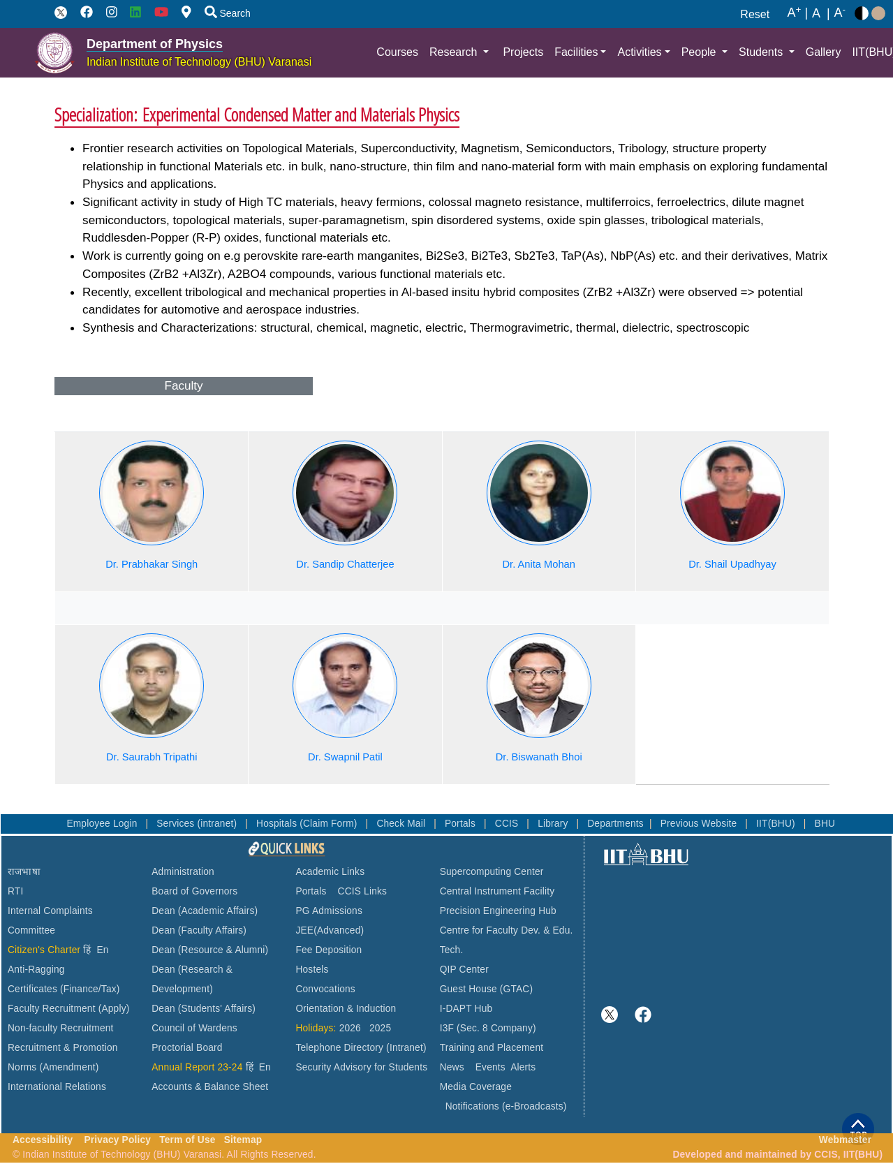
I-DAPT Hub (466, 1008)
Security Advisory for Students (361, 1067)
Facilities (576, 52)
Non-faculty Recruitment (61, 1028)
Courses (397, 52)
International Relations (57, 1087)
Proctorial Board (187, 1048)
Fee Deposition (328, 950)
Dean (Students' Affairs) (204, 1008)
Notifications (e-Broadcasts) (506, 1106)
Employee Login (103, 823)
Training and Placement (492, 1048)
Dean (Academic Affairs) (205, 911)
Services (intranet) (197, 823)
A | (797, 13)
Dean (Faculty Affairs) (199, 930)
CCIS (508, 823)
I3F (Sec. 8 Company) (488, 1028)
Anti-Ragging (36, 969)
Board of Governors (194, 891)
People (700, 52)
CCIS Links (363, 891)
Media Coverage (476, 1087)
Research (454, 52)
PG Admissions (328, 911)
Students (762, 52)
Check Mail (402, 823)
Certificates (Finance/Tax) (64, 989)
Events (490, 1067)
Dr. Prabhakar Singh (151, 564)
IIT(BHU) (777, 823)
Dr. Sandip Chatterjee (345, 564)
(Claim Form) (330, 823)
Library (554, 823)
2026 (350, 1028)
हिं (87, 950)
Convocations (325, 989)
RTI (15, 891)
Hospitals (278, 823)
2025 (380, 1028)
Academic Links (329, 872)
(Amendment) (68, 1067)
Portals (461, 823)
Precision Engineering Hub (498, 911)
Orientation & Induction (345, 1008)
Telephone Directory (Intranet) (360, 1048)
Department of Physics (155, 44)
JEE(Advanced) (329, 930)
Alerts (523, 1067)
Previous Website (700, 823)
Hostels (311, 969)
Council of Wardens (194, 1028)
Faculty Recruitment (52, 1008)
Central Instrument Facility (497, 891)
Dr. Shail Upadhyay (732, 564)
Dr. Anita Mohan (539, 564)
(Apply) (114, 1008)
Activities (639, 52)
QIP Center (464, 969)
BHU (825, 823)
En (103, 950)
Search (228, 13)
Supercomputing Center (492, 872)
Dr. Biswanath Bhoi (539, 757)
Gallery (823, 52)
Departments (615, 823)
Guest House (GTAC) (486, 989)
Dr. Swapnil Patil (345, 757)
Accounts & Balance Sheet (210, 1087)
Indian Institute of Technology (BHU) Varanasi (199, 62)
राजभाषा (24, 872)
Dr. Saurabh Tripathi (151, 757)
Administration (183, 872)
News (452, 1067)
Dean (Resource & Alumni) (210, 950)
